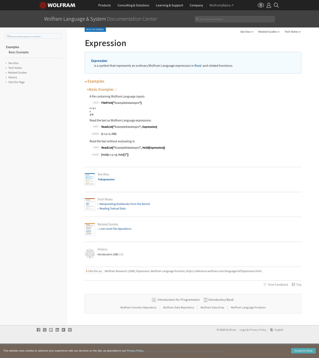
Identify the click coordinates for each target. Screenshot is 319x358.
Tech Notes (291, 31)
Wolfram (231, 343)
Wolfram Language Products (248, 320)
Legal (243, 343)
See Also (245, 31)
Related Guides (267, 31)
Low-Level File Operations (115, 229)
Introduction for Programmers (178, 312)
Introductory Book (221, 312)
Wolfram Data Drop (212, 320)
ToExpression (106, 179)
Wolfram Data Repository (179, 320)
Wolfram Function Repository (138, 320)
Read (32, 36)
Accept (303, 353)
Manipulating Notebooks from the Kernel (125, 204)
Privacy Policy (257, 343)
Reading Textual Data (113, 208)
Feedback (278, 284)
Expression (8, 35)
